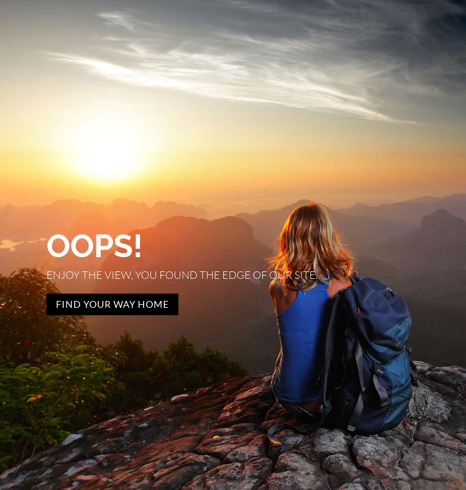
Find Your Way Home (112, 304)
